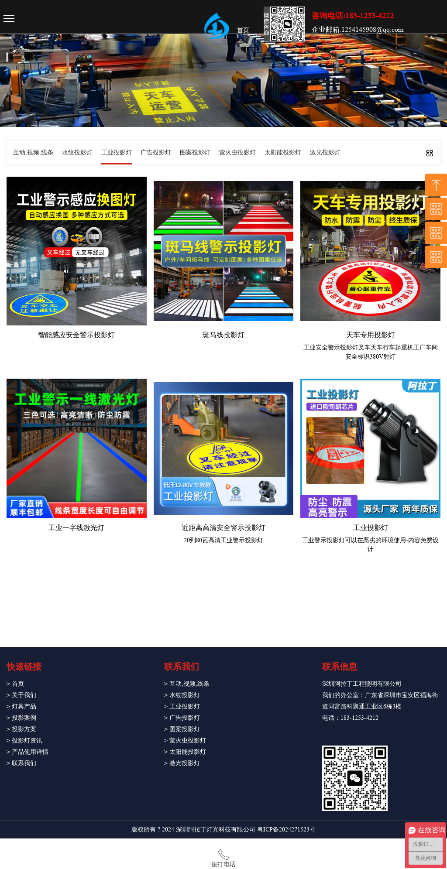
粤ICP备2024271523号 (286, 829)
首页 (243, 30)
